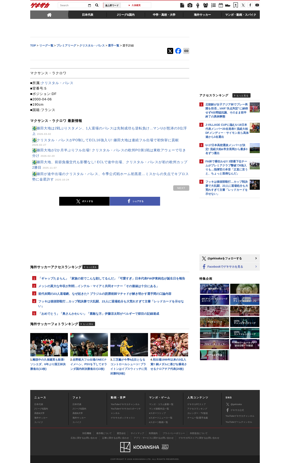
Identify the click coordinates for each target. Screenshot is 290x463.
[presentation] (49, 14)
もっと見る (91, 267)
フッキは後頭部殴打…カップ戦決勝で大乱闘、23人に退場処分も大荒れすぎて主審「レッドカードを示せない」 (111, 304)
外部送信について (199, 433)
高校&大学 (39, 413)
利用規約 (153, 433)
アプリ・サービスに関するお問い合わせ (154, 438)
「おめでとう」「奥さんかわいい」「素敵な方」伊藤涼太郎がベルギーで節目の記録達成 (98, 313)
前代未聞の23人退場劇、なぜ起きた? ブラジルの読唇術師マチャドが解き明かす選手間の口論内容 (104, 293)
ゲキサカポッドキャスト (123, 418)
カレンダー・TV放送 (197, 413)
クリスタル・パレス (57, 83)
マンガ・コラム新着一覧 (161, 404)
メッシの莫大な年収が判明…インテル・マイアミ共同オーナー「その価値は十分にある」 (98, 286)
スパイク (38, 422)
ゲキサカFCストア (196, 404)
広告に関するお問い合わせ (84, 438)
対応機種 (86, 433)
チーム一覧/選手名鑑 (197, 418)
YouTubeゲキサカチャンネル (125, 404)
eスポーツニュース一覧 (160, 418)
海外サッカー (41, 418)
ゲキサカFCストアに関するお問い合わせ (199, 438)
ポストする (84, 201)
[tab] (49, 14)
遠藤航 (137, 5)
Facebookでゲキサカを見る (222, 266)
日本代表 (38, 404)
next (181, 188)
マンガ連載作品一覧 (159, 408)
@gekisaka (234, 404)
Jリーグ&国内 (41, 408)
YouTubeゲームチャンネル (239, 422)
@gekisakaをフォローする (221, 259)
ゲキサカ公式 (235, 410)
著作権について (104, 433)
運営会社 (121, 433)
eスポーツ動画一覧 (158, 422)
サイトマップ (137, 433)
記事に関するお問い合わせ (115, 438)
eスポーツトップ (157, 413)
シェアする (135, 201)
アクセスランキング (197, 408)
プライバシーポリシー (174, 433)
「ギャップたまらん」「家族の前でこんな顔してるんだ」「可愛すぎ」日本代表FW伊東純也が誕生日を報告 (111, 278)
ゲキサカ (40, 6)
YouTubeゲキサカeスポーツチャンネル (126, 410)
